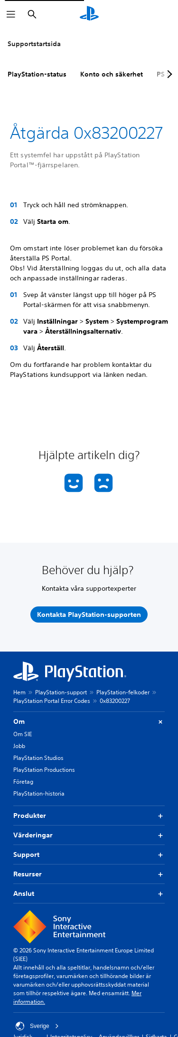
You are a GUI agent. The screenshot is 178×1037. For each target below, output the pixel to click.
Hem (19, 692)
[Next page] (168, 74)
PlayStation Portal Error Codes (51, 701)
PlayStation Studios (38, 758)
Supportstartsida (34, 43)
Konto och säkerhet (111, 74)
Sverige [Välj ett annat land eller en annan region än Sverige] (37, 1026)
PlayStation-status (37, 74)
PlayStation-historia (39, 793)
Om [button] (89, 722)
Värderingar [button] (89, 835)
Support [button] (89, 854)
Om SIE (22, 734)
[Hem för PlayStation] (89, 14)
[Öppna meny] (10, 14)
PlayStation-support (61, 692)
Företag (23, 782)
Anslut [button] (89, 893)
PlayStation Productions (44, 770)
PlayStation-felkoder (123, 692)
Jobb (19, 746)
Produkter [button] (89, 815)
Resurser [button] (89, 874)
